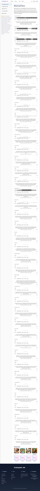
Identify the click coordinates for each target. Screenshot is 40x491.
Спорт (5, 30)
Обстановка (3, 23)
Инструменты (5, 19)
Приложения (6, 25)
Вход (37, 1)
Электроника (7, 32)
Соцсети (2, 30)
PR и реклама (13, 477)
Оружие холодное (3, 24)
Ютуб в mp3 (3, 478)
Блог (11, 478)
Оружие (6, 23)
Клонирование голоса (5, 6)
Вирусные (2, 17)
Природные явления (4, 26)
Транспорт (6, 31)
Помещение (8, 24)
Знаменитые (9, 18)
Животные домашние (4, 18)
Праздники (2, 25)
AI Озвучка (12, 1)
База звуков (5, 13)
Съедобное (2, 31)
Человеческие (3, 32)
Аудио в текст (5, 8)
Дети (5, 17)
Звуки (19, 1)
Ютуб (21, 477)
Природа (10, 25)
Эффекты (2, 33)
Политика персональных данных (34, 478)
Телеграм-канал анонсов (24, 475)
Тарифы (23, 1)
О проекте (12, 475)
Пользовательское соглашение (34, 476)
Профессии (8, 26)
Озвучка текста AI (5, 4)
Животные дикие (9, 17)
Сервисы (16, 1)
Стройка (7, 30)
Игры (2, 19)
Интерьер (9, 19)
